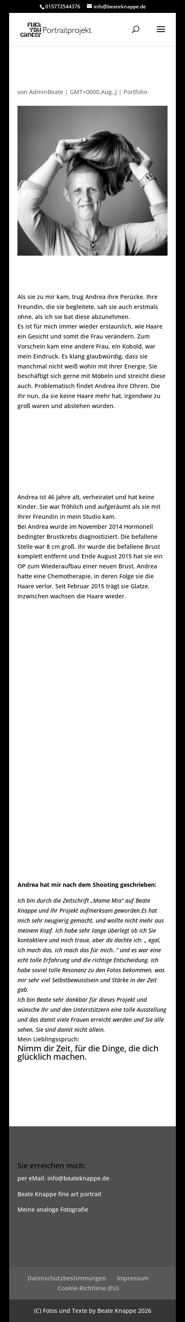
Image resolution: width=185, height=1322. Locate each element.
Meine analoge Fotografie (52, 1209)
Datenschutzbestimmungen (66, 1278)
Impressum (132, 1278)
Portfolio (135, 92)
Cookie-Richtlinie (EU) (88, 1288)
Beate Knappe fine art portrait (59, 1194)
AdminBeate (46, 92)
